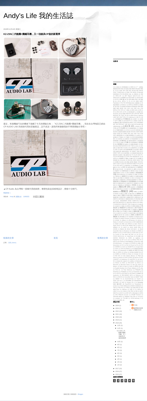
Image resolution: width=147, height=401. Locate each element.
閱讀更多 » (7, 193)
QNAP (139, 273)
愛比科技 (132, 193)
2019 (117, 320)
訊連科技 (130, 174)
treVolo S (115, 286)
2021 (117, 314)
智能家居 (136, 183)
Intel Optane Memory (129, 255)
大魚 (142, 117)
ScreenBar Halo (129, 277)
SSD (123, 282)
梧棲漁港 (127, 178)
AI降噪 (117, 220)
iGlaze (129, 254)
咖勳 (127, 158)
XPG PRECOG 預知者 (122, 294)
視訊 (133, 178)
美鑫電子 (117, 170)
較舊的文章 (103, 238)
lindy (118, 261)
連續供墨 (122, 179)
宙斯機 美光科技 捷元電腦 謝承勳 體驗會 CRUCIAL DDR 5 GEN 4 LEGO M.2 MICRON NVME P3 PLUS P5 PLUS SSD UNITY (128, 163)
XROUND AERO (117, 296)
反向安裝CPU (127, 120)
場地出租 (116, 181)
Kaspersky (124, 259)
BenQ (122, 229)
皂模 (120, 149)
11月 (119, 328)
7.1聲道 (127, 110)
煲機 (114, 195)
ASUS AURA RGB (135, 227)
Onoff (130, 266)
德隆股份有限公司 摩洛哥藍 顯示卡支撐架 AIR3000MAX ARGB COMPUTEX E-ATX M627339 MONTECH (128, 200)
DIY (123, 239)
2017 (117, 368)
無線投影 (132, 187)
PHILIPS (138, 270)
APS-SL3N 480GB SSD (129, 225)
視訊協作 (138, 178)
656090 (136, 104)
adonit (133, 218)
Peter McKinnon (128, 270)
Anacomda (128, 222)
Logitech (125, 261)
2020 (117, 317)
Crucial (117, 234)
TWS (114, 287)
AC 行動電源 (130, 216)
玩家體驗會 (135, 165)
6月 (118, 353)
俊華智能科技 (131, 167)
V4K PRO (130, 291)
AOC (123, 223)
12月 (119, 325)
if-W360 (124, 254)
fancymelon (116, 245)
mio (134, 264)
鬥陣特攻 (117, 176)
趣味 (123, 206)
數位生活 (135, 204)
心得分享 (126, 126)
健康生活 (125, 176)
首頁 (56, 238)
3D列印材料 (131, 97)
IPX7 (131, 257)
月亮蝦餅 (140, 128)
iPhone (121, 257)
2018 (117, 323)
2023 (117, 308)
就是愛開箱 (132, 181)
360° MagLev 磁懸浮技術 (133, 96)
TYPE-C (128, 287)
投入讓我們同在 (133, 147)
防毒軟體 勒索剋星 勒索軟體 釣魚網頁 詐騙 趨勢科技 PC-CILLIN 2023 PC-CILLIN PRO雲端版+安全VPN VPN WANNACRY (128, 154)
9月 (118, 344)
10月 (119, 341)
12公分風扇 (116, 87)
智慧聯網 (127, 185)
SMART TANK (139, 277)
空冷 (119, 167)
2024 (117, 305)
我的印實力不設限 (122, 147)
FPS (142, 245)
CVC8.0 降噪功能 (118, 236)
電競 (123, 195)
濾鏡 (130, 211)
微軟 (126, 193)
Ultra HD (135, 287)
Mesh (123, 262)
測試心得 (122, 187)
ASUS (125, 227)
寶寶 (132, 215)
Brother (134, 231)
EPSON (133, 243)
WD (137, 291)
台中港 (127, 130)
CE (120, 232)
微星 (121, 193)
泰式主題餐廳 (130, 172)
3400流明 (118, 96)
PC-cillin (141, 268)
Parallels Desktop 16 (120, 268)
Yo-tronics (140, 296)
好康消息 (123, 140)
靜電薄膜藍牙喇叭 (126, 209)
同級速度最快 (134, 139)
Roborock (138, 275)
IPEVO (115, 257)
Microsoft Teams (125, 264)
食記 (137, 170)
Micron (139, 262)
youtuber (117, 298)
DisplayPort (116, 239)
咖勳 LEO (133, 158)
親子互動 (138, 207)
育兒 (123, 167)
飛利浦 (132, 170)
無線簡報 (119, 189)
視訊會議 (115, 179)
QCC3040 (132, 273)
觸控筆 (139, 215)
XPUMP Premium (136, 294)
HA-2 (116, 250)
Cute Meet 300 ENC (128, 234)
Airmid (139, 220)
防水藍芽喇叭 (126, 153)
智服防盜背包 (121, 183)
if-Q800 (117, 254)
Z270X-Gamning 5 (136, 298)
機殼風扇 (130, 207)
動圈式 (132, 176)
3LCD (116, 99)
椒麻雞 (115, 187)
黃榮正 (135, 191)
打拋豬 (127, 137)
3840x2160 (116, 97)
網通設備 (137, 197)
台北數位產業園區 (129, 135)
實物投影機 (137, 195)
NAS (125, 266)
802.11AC (119, 112)
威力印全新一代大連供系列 (124, 169)
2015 (117, 374)
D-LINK (138, 236)
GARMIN (117, 247)
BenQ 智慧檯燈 (132, 229)
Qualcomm (116, 275)
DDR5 (130, 238)
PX (114, 273)
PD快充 (117, 270)
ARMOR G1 (116, 227)
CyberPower (130, 236)
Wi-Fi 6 (122, 293)
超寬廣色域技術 (136, 189)
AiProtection (132, 220)
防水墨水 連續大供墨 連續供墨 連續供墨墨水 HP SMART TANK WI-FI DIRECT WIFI (128, 151)
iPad (139, 255)
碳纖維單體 (130, 197)
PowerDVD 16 (137, 271)
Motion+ (115, 266)
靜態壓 (135, 209)
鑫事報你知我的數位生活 (138, 309)
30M (142, 94)
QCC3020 (124, 273)
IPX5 (126, 257)
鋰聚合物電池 (135, 206)
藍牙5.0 (120, 213)
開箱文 (124, 191)
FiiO (127, 245)
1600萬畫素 (125, 87)
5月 (118, 356)
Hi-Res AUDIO (134, 252)
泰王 (123, 172)
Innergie (136, 254)
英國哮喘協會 (125, 170)
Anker (117, 223)
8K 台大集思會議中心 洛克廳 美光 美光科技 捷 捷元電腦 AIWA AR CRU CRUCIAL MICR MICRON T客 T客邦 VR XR (128, 113)
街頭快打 (126, 189)
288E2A (136, 94)
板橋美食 (127, 165)
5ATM (129, 104)
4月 (118, 359)
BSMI (139, 231)
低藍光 (126, 144)
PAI (142, 266)
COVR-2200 (126, 232)
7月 (118, 350)
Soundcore (137, 280)
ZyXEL (120, 300)
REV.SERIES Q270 (127, 275)
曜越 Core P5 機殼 (122, 211)
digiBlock (138, 238)
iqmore (137, 257)
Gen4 (123, 247)
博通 (140, 179)
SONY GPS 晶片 (118, 280)
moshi (139, 264)
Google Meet (139, 247)
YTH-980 (125, 298)
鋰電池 (128, 206)
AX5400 (115, 229)
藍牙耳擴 (132, 213)
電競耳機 (129, 195)
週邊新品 (116, 191)
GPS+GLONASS (125, 248)
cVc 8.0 (138, 234)
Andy (135, 305)
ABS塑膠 (122, 216)
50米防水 (123, 104)
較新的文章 (8, 238)
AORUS (129, 223)
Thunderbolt (137, 284)
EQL (139, 243)
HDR (136, 250)
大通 (137, 117)
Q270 (118, 273)
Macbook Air (139, 261)
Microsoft (115, 264)
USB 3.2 (132, 289)
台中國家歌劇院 (119, 130)
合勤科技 (126, 139)
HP (142, 252)
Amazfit (121, 222)
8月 (118, 347)
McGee (117, 262)
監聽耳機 (122, 197)
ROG (114, 277)
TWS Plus (120, 287)
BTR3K (115, 232)
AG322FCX (140, 218)
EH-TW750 (121, 241)
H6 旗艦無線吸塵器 (137, 248)
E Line (128, 239)
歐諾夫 (118, 206)
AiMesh (124, 220)
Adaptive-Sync (139, 216)
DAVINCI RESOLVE (119, 238)
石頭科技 (120, 139)
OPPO (137, 266)
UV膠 (124, 291)
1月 (118, 365)
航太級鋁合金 (122, 174)
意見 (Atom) (12, 242)
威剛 (135, 169)
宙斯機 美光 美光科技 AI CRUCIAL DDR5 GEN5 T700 (128, 160)
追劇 (136, 174)
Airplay (115, 222)
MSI (121, 266)
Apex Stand (137, 223)
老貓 (122, 142)
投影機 (141, 147)
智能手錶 (129, 183)
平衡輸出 (121, 137)
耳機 (126, 142)
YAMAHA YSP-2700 (129, 296)
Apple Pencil (116, 225)
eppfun (127, 243)
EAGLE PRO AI (136, 239)
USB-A (139, 289)
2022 (117, 311)
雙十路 (122, 215)
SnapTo (139, 278)
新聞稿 (139, 193)
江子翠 (117, 142)
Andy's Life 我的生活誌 (38, 15)
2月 (118, 362)
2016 (117, 371)
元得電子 (135, 119)
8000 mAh (134, 110)
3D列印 (123, 97)
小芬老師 (118, 119)
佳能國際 (121, 158)
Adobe (116, 218)
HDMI (130, 250)
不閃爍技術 (126, 119)
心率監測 (137, 126)
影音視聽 (121, 199)
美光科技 (140, 169)
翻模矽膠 (136, 211)
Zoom (114, 300)
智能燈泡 (120, 185)
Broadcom (126, 231)
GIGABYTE (130, 247)
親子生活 (116, 209)
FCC (123, 245)
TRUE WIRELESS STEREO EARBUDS (130, 286)
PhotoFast (116, 271)
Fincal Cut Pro (134, 245)
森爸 (140, 185)
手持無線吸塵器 (132, 128)
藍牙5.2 (126, 213)
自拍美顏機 (134, 142)
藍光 (116, 215)
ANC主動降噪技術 (138, 222)
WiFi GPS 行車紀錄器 (132, 293)
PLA (130, 271)
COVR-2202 (135, 232)
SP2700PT (116, 282)
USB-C (115, 291)
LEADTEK (132, 259)
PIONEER (123, 271)
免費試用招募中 (134, 144)
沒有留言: (26, 196)
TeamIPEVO (128, 284)
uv (119, 291)
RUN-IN (120, 277)
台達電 (138, 135)
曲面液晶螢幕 (132, 140)
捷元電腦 (120, 178)
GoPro (117, 248)
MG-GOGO (131, 262)
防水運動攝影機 (128, 149)
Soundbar (128, 280)
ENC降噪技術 (129, 241)
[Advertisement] (55, 218)
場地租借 (124, 181)
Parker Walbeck (132, 268)
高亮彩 (141, 174)
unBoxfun (124, 289)
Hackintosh (123, 250)
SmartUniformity (129, 278)
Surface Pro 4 (131, 282)
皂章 (116, 149)
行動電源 (119, 144)
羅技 (127, 215)
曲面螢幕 (140, 140)
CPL (142, 232)
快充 (137, 146)
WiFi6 (141, 293)
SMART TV (118, 278)
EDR (114, 241)
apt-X (139, 225)
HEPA (119, 252)
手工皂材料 (121, 128)
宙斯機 (139, 158)
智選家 (134, 185)
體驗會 (115, 216)
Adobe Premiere (125, 218)
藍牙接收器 (140, 213)
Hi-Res (125, 252)
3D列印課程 (140, 97)
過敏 (119, 195)
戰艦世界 (123, 207)
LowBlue (131, 261)
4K (121, 99)
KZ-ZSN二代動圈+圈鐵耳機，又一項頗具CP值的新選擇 (31, 34)
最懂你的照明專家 (132, 179)
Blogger (80, 394)
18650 (131, 87)
